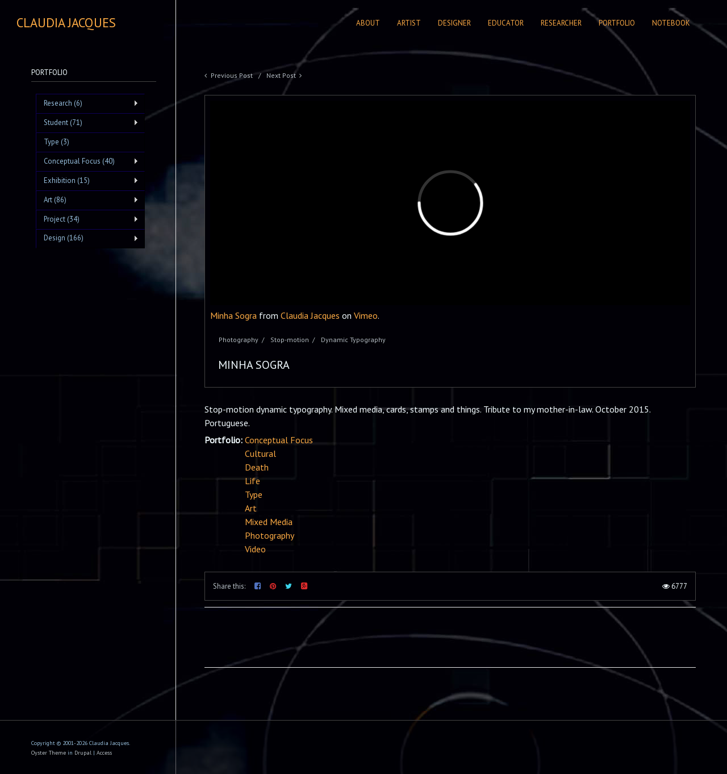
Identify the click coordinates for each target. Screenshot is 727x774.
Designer (454, 23)
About (368, 23)
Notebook (671, 23)
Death (257, 467)
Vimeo (366, 315)
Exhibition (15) (87, 181)
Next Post (281, 75)
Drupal (82, 752)
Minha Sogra (233, 315)
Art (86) (87, 200)
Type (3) (56, 142)
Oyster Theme (48, 752)
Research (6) (87, 103)
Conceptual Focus (279, 440)
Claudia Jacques (310, 315)
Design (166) (87, 238)
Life (252, 480)
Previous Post (232, 75)
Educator (506, 23)
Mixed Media (269, 521)
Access (104, 752)
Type (253, 494)
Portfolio (617, 23)
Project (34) (87, 219)
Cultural (260, 453)
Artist (409, 23)
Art (251, 508)
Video (255, 549)
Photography (269, 535)
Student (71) (87, 123)
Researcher (561, 23)
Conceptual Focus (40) (87, 161)
